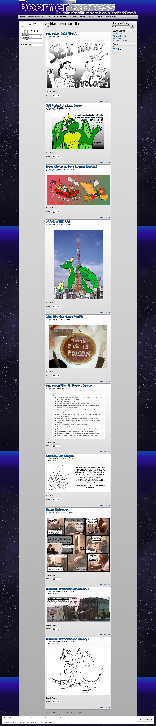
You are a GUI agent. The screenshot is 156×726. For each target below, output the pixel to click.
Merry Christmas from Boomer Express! (71, 166)
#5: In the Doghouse (120, 40)
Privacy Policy (95, 17)
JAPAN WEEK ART (58, 221)
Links (82, 17)
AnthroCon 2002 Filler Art (62, 33)
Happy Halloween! (57, 509)
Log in (115, 47)
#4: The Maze (117, 39)
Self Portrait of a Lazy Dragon (64, 105)
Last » (80, 712)
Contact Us (110, 17)
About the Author (36, 17)
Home (22, 17)
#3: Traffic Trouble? (119, 37)
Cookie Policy (47, 722)
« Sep (26, 40)
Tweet (48, 95)
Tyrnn (50, 36)
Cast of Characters (58, 17)
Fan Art (74, 17)
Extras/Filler (56, 38)
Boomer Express (78, 7)
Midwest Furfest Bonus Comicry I (67, 588)
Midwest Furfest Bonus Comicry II (67, 639)
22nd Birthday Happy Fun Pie (64, 316)
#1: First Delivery (118, 33)
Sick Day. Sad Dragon (59, 455)
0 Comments (105, 101)
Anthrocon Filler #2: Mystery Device (68, 385)
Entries (117, 49)
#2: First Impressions (120, 35)
